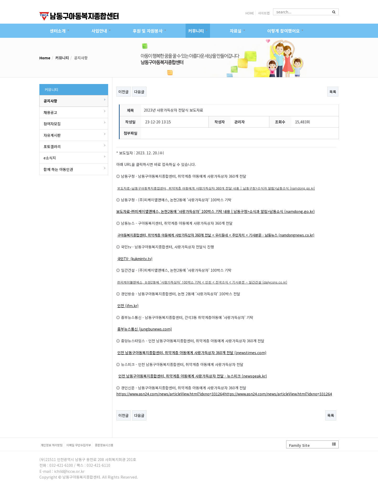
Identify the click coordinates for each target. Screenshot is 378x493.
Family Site (312, 445)
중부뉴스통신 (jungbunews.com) (144, 329)
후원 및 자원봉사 (147, 31)
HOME (249, 13)
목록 (332, 91)
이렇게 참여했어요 (283, 31)
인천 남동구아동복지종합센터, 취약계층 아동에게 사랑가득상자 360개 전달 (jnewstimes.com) (191, 352)
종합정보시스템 (104, 445)
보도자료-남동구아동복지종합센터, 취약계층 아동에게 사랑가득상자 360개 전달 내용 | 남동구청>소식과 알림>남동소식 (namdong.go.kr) (216, 188)
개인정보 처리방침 (51, 445)
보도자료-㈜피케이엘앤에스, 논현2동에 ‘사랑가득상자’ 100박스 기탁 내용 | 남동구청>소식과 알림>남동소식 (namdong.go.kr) (215, 211)
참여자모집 (52, 123)
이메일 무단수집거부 (78, 445)
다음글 (139, 91)
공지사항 (50, 100)
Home (44, 57)
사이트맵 (264, 13)
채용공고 (50, 112)
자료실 (236, 31)
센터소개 (58, 31)
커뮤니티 (196, 31)
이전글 (123, 91)
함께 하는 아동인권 (58, 169)
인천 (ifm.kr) (128, 305)
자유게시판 (52, 135)
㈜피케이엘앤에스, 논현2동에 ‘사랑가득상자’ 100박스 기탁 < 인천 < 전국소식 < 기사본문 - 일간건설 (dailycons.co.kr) (202, 282)
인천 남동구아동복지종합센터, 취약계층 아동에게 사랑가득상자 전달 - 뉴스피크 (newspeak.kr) (192, 376)
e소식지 (50, 157)
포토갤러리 (52, 146)
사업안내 (99, 31)
